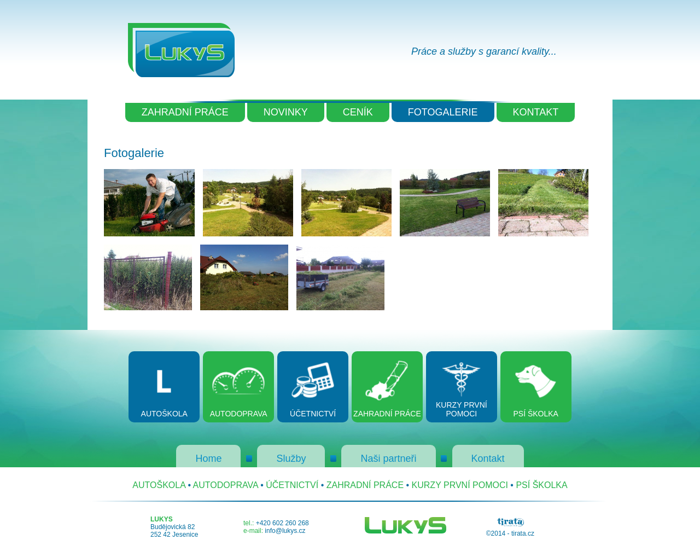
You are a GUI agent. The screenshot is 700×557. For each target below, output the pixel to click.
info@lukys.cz (285, 531)
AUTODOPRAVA (225, 485)
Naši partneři (388, 458)
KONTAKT (536, 112)
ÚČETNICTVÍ (292, 485)
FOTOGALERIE (443, 112)
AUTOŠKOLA (158, 485)
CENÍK (358, 112)
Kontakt (488, 458)
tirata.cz (522, 533)
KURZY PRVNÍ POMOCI (460, 485)
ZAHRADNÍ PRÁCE (185, 112)
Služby (291, 458)
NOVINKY (286, 112)
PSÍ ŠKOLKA (541, 485)
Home (208, 458)
